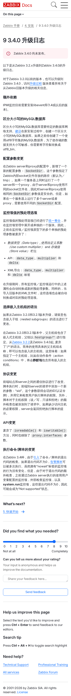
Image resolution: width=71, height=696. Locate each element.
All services (11, 670)
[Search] (54, 5)
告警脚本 (56, 459)
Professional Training (53, 662)
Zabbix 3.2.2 (21, 340)
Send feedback (35, 589)
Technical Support (16, 662)
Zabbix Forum (48, 670)
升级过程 (36, 83)
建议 (18, 131)
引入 (36, 455)
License (22, 690)
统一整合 (54, 219)
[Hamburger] (64, 5)
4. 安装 (29, 25)
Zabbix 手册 (11, 25)
